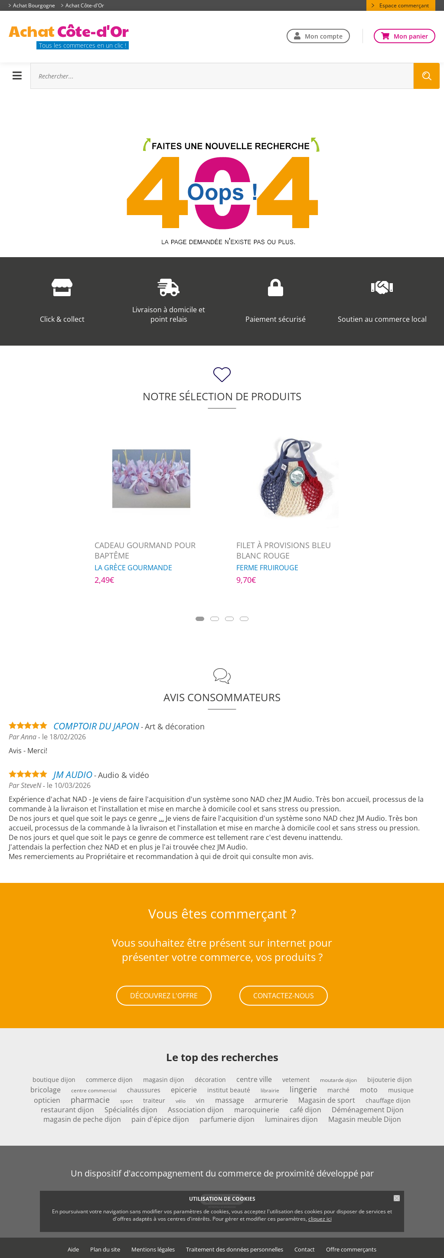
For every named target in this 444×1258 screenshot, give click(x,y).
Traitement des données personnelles (234, 1247)
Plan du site (105, 1247)
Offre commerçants (351, 1247)
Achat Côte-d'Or (84, 5)
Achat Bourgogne (34, 5)
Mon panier (411, 36)
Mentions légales (153, 1247)
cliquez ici (320, 1218)
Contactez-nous (283, 995)
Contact (304, 1247)
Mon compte (324, 36)
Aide (73, 1247)
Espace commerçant (404, 5)
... (161, 818)
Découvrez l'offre (164, 995)
